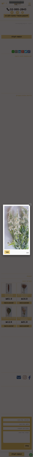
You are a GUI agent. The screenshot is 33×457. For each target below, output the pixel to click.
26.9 (27, 252)
